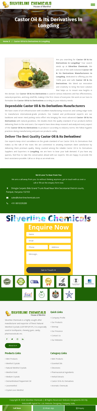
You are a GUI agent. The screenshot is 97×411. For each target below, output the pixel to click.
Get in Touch (48, 270)
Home (6, 41)
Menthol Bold (11, 372)
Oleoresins (55, 368)
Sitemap (54, 326)
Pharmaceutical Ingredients (62, 372)
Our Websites (56, 340)
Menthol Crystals (12, 363)
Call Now (17, 408)
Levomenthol (11, 385)
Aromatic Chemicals (59, 385)
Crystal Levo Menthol (14, 390)
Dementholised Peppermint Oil (18, 381)
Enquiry (80, 408)
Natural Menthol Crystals (15, 368)
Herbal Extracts (57, 376)
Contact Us (55, 335)
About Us (13, 345)
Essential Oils (56, 363)
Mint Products (11, 359)
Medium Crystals (12, 376)
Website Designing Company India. (60, 403)
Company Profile (57, 318)
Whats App (48, 408)
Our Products (56, 322)
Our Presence (56, 331)
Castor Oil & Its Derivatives (62, 381)
